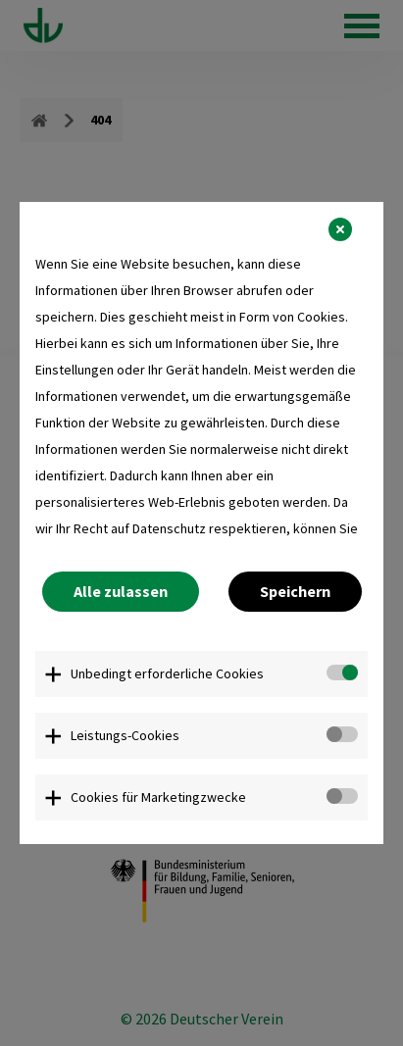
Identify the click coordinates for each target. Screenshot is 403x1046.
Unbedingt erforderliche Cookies (167, 673)
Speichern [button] (295, 591)
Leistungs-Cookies (125, 735)
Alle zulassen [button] (121, 591)
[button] (340, 229)
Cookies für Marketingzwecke (158, 797)
